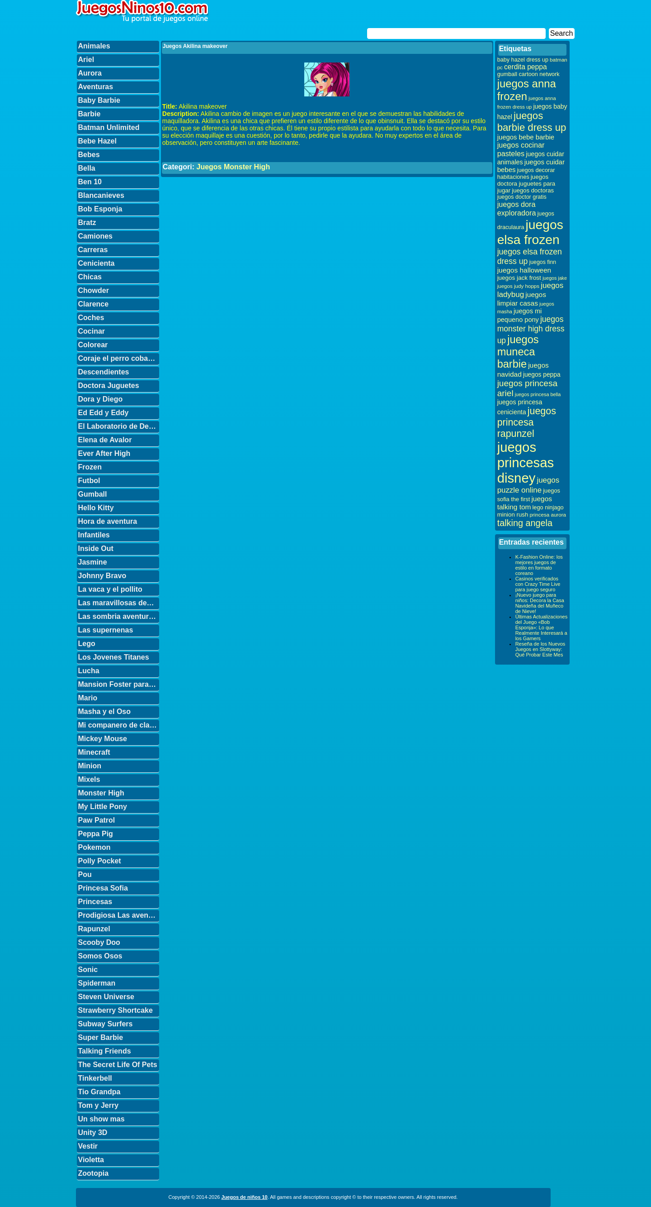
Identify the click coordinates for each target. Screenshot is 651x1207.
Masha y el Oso (104, 711)
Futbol (89, 480)
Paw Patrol (96, 820)
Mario (88, 698)
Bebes (89, 154)
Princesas (95, 901)
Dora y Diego (100, 399)
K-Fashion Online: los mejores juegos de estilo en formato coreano (539, 565)
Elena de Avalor (105, 440)
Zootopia (93, 1173)
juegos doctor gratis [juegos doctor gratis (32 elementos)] (522, 197)
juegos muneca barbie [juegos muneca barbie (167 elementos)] (518, 352)
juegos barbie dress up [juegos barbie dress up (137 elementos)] (531, 121)
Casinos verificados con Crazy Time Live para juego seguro (538, 584)
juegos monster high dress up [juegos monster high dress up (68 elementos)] (531, 330)
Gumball (92, 494)
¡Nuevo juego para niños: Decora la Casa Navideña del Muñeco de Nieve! (539, 603)
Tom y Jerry (98, 1105)
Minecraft (94, 752)
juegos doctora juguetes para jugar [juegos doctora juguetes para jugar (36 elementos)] (526, 183)
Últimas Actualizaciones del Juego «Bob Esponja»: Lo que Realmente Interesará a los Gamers (541, 627)
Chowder (93, 290)
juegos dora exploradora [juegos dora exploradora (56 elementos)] (516, 208)
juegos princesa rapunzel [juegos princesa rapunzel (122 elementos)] (526, 422)
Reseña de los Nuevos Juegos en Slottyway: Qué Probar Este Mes (540, 649)
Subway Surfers (105, 1024)
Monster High (101, 793)
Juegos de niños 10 (245, 1197)
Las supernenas (105, 630)
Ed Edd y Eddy (103, 413)
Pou (85, 874)
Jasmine (92, 562)
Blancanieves (101, 195)
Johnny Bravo (102, 576)
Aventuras (95, 87)
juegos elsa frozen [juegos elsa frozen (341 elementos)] (530, 232)
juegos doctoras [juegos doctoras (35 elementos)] (533, 190)
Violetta (91, 1160)
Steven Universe (106, 997)
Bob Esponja (100, 209)
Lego (86, 643)
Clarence (93, 304)
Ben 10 (90, 182)
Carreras (93, 250)
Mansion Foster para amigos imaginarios (118, 684)
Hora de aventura (107, 521)
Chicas (90, 277)
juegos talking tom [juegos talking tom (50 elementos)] (524, 503)
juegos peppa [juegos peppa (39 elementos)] (542, 374)
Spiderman (97, 983)
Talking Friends (104, 1051)
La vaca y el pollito (110, 589)
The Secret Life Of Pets (117, 1064)
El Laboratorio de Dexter (118, 426)
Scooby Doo (99, 942)
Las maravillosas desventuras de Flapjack (118, 603)
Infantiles (94, 535)
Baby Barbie (99, 100)
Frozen (90, 467)
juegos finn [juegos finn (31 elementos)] (542, 262)
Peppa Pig (95, 834)
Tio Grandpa (99, 1092)
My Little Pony (102, 806)
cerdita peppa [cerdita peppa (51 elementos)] (525, 67)
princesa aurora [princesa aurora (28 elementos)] (547, 514)
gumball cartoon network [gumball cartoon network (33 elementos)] (528, 74)
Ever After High (104, 453)
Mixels (89, 779)
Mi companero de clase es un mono (118, 725)
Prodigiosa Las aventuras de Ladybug (118, 915)
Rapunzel (94, 929)
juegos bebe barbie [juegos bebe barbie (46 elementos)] (525, 137)
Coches (91, 317)
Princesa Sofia (103, 888)
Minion (90, 766)
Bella (86, 168)
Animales (94, 46)
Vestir (88, 1146)
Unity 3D (93, 1132)
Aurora (90, 73)
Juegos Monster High (233, 167)
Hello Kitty (96, 508)
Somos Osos (100, 956)
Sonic (88, 969)
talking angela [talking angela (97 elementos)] (524, 523)
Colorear (93, 345)
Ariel (86, 59)
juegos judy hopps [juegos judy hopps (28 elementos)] (518, 286)
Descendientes (103, 372)
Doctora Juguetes (108, 385)
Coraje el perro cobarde (118, 358)
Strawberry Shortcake (115, 1010)
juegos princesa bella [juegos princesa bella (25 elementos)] (538, 394)
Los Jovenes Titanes (113, 657)
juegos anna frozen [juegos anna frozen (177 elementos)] (526, 89)
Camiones (95, 236)
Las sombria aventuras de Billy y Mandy (118, 616)
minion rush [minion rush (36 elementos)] (512, 514)
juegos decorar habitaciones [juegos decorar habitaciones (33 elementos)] (526, 173)
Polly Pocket (99, 861)
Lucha (88, 671)
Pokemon (94, 847)
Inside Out (95, 548)
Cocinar (91, 331)
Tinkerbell (95, 1078)
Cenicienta (96, 263)
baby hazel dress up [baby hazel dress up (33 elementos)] (522, 60)
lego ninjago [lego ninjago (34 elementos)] (548, 507)
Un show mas (101, 1119)
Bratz (87, 222)
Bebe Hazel (97, 141)
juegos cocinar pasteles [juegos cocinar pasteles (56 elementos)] (521, 149)
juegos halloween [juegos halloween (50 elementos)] (524, 270)
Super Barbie (100, 1037)
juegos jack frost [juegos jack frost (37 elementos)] (519, 277)
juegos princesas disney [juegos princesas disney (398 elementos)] (525, 462)
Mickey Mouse (102, 738)
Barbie (89, 114)
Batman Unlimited (109, 127)
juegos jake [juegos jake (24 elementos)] (554, 278)
